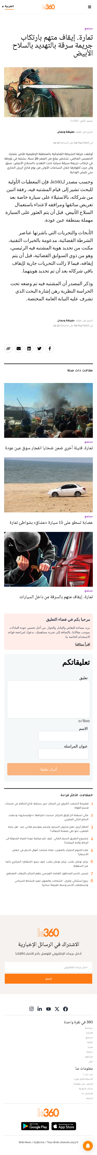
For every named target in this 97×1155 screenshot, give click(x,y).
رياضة (90, 1051)
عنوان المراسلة (76, 746)
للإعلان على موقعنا (83, 1083)
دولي (90, 1061)
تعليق (83, 678)
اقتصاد (89, 1032)
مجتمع (89, 28)
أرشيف (89, 1098)
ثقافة (90, 1042)
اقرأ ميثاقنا (82, 644)
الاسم (83, 728)
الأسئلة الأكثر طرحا (83, 1079)
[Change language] (9, 7)
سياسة (89, 1027)
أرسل (48, 978)
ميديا (90, 1047)
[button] (88, 1146)
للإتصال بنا (87, 1093)
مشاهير (89, 1056)
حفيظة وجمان (66, 131)
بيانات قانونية (86, 1088)
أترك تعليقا (48, 769)
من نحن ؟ (88, 1074)
